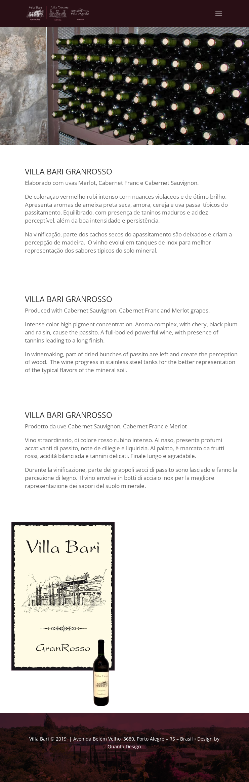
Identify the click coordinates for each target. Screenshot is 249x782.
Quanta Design (124, 746)
